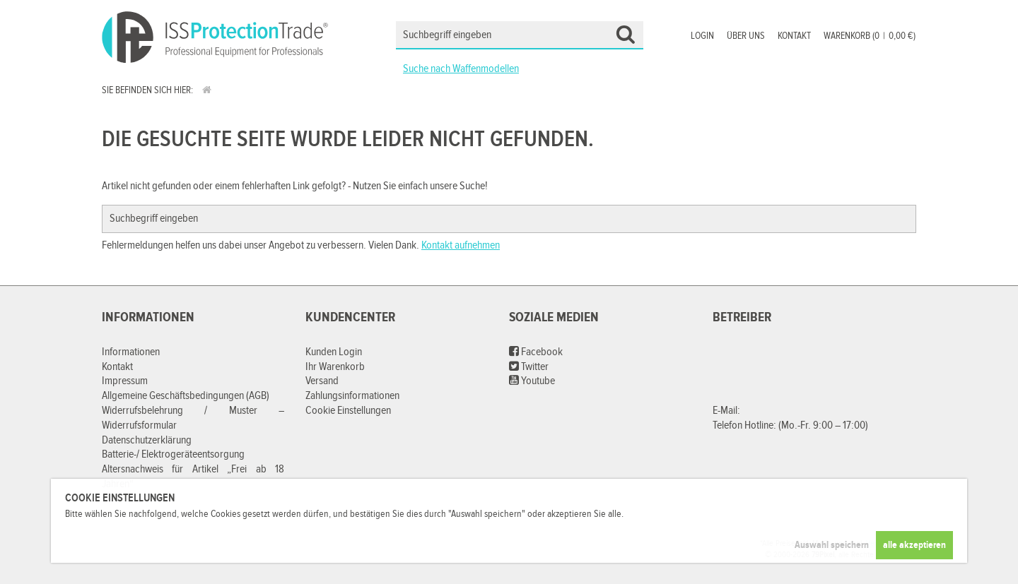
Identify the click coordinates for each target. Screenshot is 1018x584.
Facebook (536, 352)
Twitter (529, 367)
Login (702, 36)
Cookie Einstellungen (348, 410)
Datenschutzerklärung (147, 440)
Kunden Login (333, 352)
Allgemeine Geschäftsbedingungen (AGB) (185, 396)
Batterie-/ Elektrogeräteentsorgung (173, 454)
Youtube (532, 381)
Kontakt (794, 36)
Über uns (746, 36)
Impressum (125, 381)
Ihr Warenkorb (335, 367)
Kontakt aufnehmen (460, 245)
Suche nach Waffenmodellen (461, 69)
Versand (322, 381)
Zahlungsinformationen (352, 396)
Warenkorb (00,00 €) (869, 36)
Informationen (131, 352)
